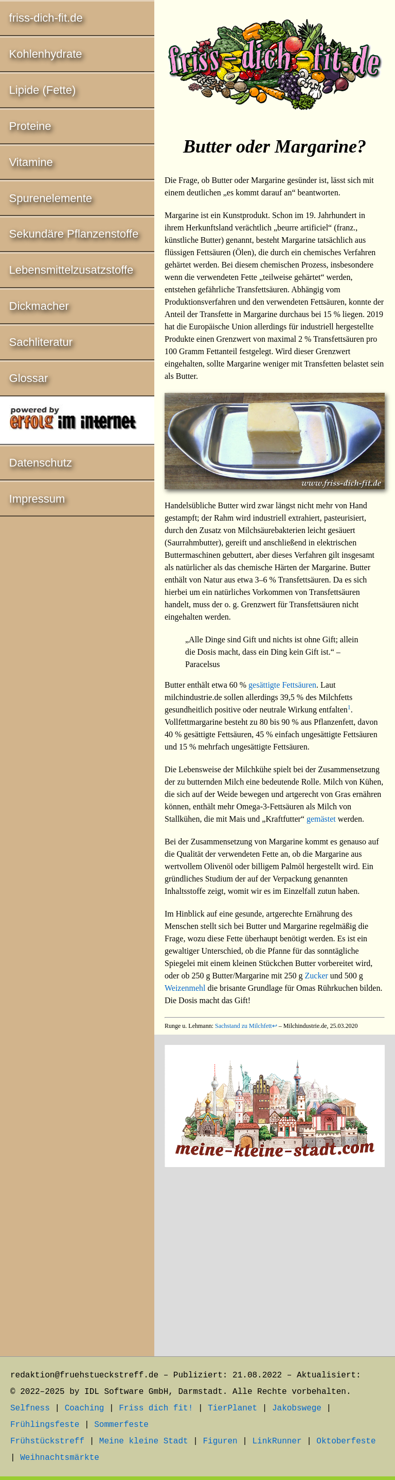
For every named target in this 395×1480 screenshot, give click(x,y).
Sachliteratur (41, 342)
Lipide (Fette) (42, 90)
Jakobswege (296, 1408)
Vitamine (31, 162)
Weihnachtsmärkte (59, 1457)
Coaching (84, 1408)
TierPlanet (232, 1408)
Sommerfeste (121, 1424)
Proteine (30, 126)
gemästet (321, 818)
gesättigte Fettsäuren (282, 684)
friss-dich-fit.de (46, 17)
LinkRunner (277, 1441)
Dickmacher (39, 306)
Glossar (28, 378)
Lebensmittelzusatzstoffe (71, 269)
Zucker (316, 975)
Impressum (37, 498)
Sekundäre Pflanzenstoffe (74, 233)
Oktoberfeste (345, 1441)
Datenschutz (40, 462)
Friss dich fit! (156, 1408)
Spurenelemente (50, 198)
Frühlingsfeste (44, 1424)
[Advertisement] (275, 1263)
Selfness (30, 1408)
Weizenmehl (185, 988)
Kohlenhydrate (45, 53)
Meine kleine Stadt (143, 1441)
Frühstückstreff (47, 1441)
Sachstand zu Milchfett (243, 1025)
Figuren (220, 1441)
